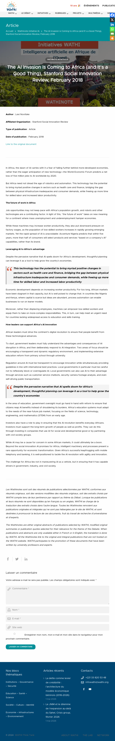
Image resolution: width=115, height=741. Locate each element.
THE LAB (88, 735)
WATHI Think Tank (24, 735)
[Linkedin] (112, 24)
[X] (112, 19)
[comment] (57, 595)
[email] (57, 618)
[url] (57, 627)
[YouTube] (90, 689)
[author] (57, 610)
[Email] (112, 33)
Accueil (9, 31)
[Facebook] (112, 15)
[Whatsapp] (112, 29)
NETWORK (103, 735)
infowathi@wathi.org (97, 682)
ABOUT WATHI (69, 735)
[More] (112, 38)
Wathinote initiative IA (29, 31)
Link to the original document (21, 144)
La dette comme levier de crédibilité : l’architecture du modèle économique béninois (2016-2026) (58, 686)
